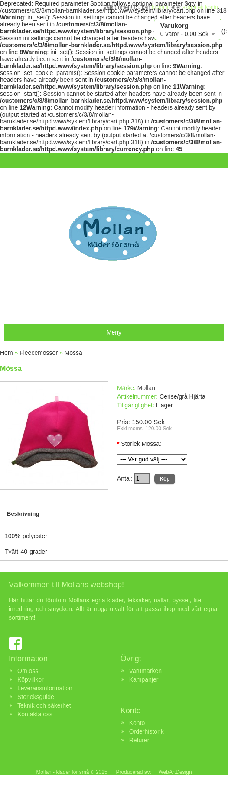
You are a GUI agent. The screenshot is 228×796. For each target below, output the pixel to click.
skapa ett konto (200, 7)
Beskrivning (23, 513)
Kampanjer (144, 679)
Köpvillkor (30, 679)
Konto (137, 722)
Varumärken (145, 670)
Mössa (73, 352)
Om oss (27, 670)
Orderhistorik (146, 731)
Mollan (146, 387)
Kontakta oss (34, 714)
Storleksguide (35, 696)
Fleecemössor (39, 352)
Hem (6, 352)
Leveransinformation (44, 688)
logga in (161, 7)
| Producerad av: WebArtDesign (152, 772)
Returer (139, 740)
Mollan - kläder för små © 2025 (71, 772)
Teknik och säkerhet (44, 705)
